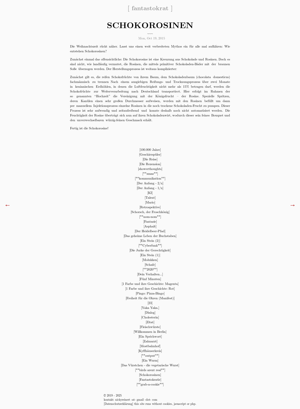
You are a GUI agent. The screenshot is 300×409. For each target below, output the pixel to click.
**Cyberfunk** (150, 245)
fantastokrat (150, 7)
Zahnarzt (150, 341)
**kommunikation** (150, 178)
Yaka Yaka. (150, 307)
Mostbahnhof (150, 345)
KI (150, 192)
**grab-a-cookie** (150, 384)
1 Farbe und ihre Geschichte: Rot (150, 288)
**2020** (150, 269)
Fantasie (150, 221)
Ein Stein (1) (150, 254)
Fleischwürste (150, 326)
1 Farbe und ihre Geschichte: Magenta (150, 283)
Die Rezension (150, 163)
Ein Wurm (150, 360)
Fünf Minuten (150, 278)
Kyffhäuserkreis (150, 350)
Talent (150, 197)
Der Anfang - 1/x (150, 187)
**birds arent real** (150, 369)
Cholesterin (150, 317)
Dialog (150, 312)
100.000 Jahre (150, 149)
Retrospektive (150, 206)
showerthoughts (150, 168)
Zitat (150, 321)
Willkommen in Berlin (150, 331)
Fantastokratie (150, 379)
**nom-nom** (150, 216)
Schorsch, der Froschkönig (150, 211)
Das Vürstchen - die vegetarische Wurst (150, 365)
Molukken (150, 259)
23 (150, 302)
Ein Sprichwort (150, 336)
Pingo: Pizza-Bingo (150, 293)
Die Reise (150, 159)
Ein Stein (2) (150, 240)
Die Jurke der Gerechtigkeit (150, 250)
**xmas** (150, 173)
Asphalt (150, 226)
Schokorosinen (150, 374)
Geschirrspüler (150, 154)
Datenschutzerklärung (118, 404)
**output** (150, 355)
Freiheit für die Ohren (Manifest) (150, 298)
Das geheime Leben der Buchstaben (150, 235)
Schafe (150, 264)
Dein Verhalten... (150, 274)
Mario (150, 202)
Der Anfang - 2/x (150, 183)
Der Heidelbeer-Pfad (150, 230)
